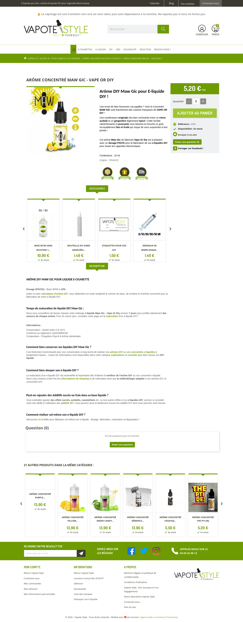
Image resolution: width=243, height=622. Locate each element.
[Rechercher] (138, 29)
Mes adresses (31, 588)
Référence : (184, 124)
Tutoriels (154, 3)
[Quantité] (196, 101)
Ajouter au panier (194, 113)
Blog (171, 3)
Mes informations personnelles (39, 594)
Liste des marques (83, 594)
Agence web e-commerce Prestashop (159, 617)
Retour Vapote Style (34, 572)
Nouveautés (80, 588)
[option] (44, 231)
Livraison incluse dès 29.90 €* (89, 578)
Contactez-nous (210, 3)
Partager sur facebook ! (190, 148)
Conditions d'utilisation (135, 582)
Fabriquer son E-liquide (85, 599)
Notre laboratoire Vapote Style (139, 596)
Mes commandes (32, 583)
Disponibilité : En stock (190, 128)
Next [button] (170, 229)
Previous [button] (24, 229)
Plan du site (130, 607)
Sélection (78, 583)
